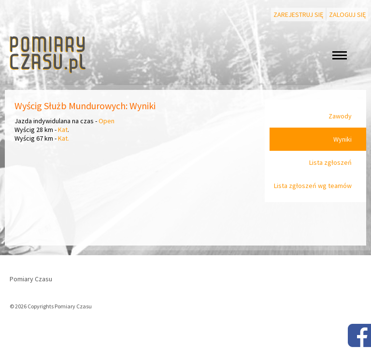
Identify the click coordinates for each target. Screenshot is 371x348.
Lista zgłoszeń (330, 162)
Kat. (63, 138)
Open (106, 120)
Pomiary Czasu (31, 279)
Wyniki (342, 139)
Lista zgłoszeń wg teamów (313, 185)
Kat (63, 129)
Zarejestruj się (298, 14)
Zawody (340, 116)
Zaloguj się (347, 14)
